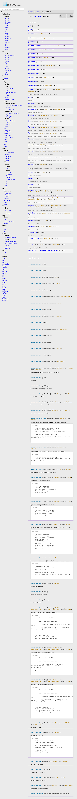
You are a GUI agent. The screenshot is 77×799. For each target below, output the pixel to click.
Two (6, 72)
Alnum (7, 18)
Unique (7, 42)
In (5, 31)
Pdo (6, 212)
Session (4, 293)
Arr (3, 260)
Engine (7, 84)
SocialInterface (9, 153)
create (30, 145)
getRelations (33, 74)
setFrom (31, 34)
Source (62, 16)
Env (5, 229)
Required (8, 38)
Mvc (3, 80)
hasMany (31, 205)
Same (6, 40)
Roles (8, 166)
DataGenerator (10, 103)
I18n (3, 51)
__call (30, 244)
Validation (6, 14)
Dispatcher (8, 111)
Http (4, 233)
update (30, 151)
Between (8, 22)
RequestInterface (10, 237)
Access (6, 78)
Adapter (7, 154)
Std (7, 123)
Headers (7, 245)
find (29, 133)
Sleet (8, 86)
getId (30, 97)
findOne (31, 127)
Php (7, 94)
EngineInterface (11, 92)
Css (5, 253)
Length (7, 33)
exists (30, 172)
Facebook (8, 156)
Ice (2, 12)
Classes (37, 12)
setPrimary (32, 38)
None (6, 65)
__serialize (32, 232)
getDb (30, 30)
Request (6, 235)
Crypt (4, 273)
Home (30, 12)
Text (3, 297)
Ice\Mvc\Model (46, 12)
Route (6, 101)
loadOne (31, 115)
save (29, 157)
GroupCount (10, 109)
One (6, 67)
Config (4, 225)
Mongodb (8, 210)
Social (6, 150)
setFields (32, 58)
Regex (7, 37)
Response (7, 239)
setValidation (33, 66)
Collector (8, 124)
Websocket (7, 191)
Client (7, 195)
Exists (7, 27)
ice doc (10, 4)
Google (7, 158)
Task (5, 204)
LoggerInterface (9, 222)
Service (6, 143)
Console (6, 198)
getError (31, 184)
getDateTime (32, 109)
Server (7, 197)
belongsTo (32, 190)
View (5, 82)
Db (6, 181)
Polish (7, 68)
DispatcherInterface (12, 113)
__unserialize (33, 238)
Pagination (5, 292)
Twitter (7, 160)
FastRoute (7, 134)
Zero (6, 74)
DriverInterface (10, 180)
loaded (30, 178)
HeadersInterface (10, 241)
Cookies (5, 271)
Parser (9, 90)
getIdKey (31, 103)
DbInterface (7, 214)
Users (9, 168)
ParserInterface (11, 121)
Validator (7, 16)
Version (4, 301)
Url (6, 44)
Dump (4, 279)
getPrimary (32, 42)
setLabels (32, 77)
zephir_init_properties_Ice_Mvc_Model (43, 250)
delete (30, 165)
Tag (3, 295)
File (6, 29)
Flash (4, 284)
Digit (6, 24)
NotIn (6, 35)
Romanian (8, 70)
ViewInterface (9, 99)
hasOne (30, 198)
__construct (32, 89)
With (6, 46)
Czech (7, 61)
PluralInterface (9, 56)
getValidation (33, 70)
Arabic (7, 57)
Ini (4, 228)
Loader (4, 288)
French (7, 63)
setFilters (32, 50)
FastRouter (7, 135)
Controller (7, 130)
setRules (31, 226)
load (29, 121)
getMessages (32, 82)
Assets (4, 268)
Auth (4, 148)
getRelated (32, 213)
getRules (31, 220)
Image (4, 256)
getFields (32, 62)
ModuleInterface (9, 137)
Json (5, 231)
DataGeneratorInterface (14, 105)
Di (3, 76)
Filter (4, 250)
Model (6, 126)
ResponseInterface (11, 243)
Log (3, 216)
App (5, 128)
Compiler (10, 88)
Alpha (7, 20)
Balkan (7, 59)
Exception (5, 280)
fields (30, 139)
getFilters (32, 54)
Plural (6, 53)
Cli (3, 189)
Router (6, 141)
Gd (5, 258)
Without (7, 48)
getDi (30, 26)
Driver (6, 162)
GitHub (70, 16)
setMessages (32, 85)
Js (4, 254)
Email (6, 26)
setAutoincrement (34, 46)
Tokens (9, 174)
